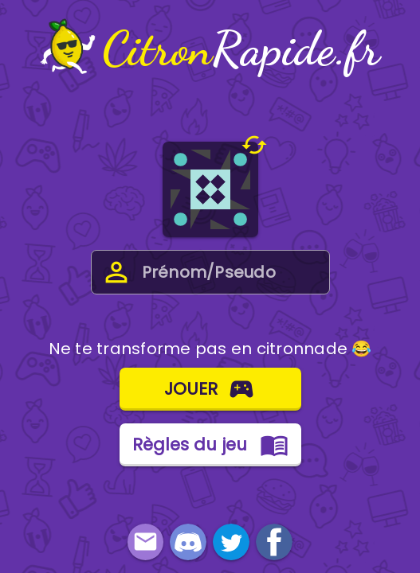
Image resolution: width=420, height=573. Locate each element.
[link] (188, 542)
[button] (255, 145)
